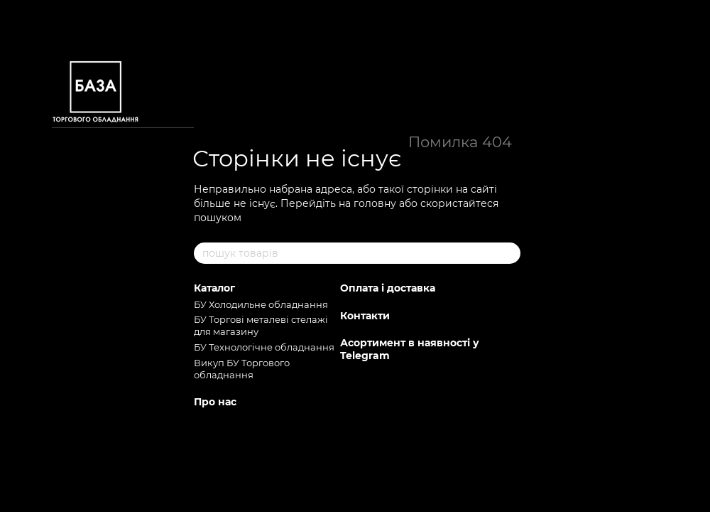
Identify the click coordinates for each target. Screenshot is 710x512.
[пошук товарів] (509, 253)
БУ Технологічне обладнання (264, 347)
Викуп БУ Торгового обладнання (242, 368)
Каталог (214, 288)
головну (375, 203)
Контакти (365, 315)
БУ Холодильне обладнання (261, 304)
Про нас (215, 401)
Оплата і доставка (387, 288)
